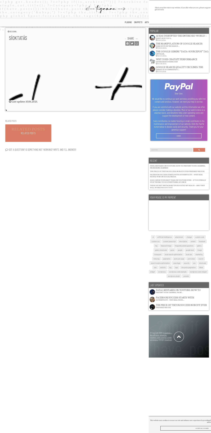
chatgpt (189, 237)
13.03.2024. (176, 69)
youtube (186, 276)
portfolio (139, 31)
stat (155, 267)
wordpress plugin (174, 276)
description (183, 241)
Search (199, 150)
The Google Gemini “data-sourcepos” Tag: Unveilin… (182, 52)
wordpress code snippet (198, 272)
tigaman (168, 340)
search (201, 259)
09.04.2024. (176, 45)
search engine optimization (160, 263)
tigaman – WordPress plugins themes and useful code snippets (161, 336)
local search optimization (173, 254)
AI (153, 237)
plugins (128, 22)
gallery (199, 246)
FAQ (156, 246)
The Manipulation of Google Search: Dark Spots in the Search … (179, 44)
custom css (156, 241)
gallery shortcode (161, 250)
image (199, 250)
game (172, 250)
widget (152, 272)
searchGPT (176, 263)
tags (176, 267)
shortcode (202, 263)
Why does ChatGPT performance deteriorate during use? (176, 60)
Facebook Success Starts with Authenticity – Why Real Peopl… (175, 298)
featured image (166, 246)
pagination (166, 259)
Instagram (157, 254)
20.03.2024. (179, 53)
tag (170, 267)
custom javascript (169, 241)
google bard (190, 250)
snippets (138, 22)
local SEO (189, 254)
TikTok (201, 267)
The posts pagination (189, 267)
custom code (199, 237)
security (186, 263)
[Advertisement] (166, 215)
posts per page (179, 259)
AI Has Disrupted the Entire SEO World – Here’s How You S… (181, 36)
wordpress (162, 272)
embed (193, 241)
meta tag (156, 259)
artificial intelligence (164, 237)
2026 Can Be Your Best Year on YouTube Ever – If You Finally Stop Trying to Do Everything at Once (178, 181)
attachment (179, 237)
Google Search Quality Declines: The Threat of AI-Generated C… (179, 68)
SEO (194, 263)
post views (191, 259)
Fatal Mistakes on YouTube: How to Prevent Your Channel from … (178, 291)
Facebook (202, 241)
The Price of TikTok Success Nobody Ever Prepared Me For (177, 171)
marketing (199, 254)
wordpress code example (177, 272)
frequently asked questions (184, 246)
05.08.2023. (173, 61)
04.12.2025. (178, 37)
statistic (163, 267)
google (180, 250)
